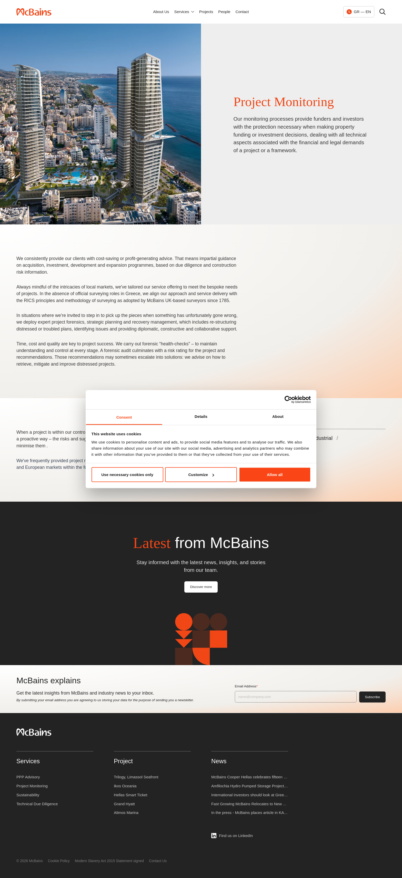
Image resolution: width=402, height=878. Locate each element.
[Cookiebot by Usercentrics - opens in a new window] (288, 400)
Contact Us (158, 861)
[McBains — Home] (33, 12)
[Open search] (382, 11)
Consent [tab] (124, 417)
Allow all (275, 474)
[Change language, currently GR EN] (358, 11)
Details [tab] (201, 416)
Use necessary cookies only (127, 474)
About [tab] (278, 416)
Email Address (253, 686)
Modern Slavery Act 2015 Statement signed (109, 861)
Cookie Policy (59, 861)
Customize (201, 474)
